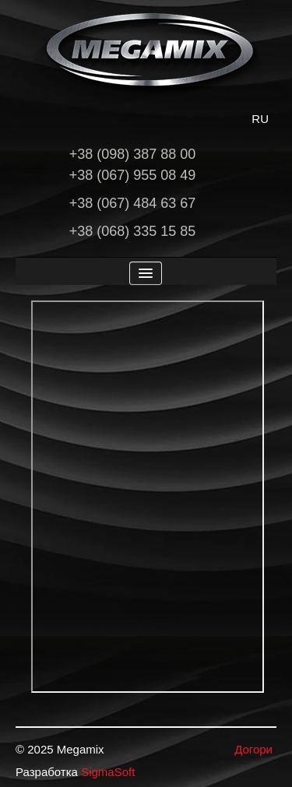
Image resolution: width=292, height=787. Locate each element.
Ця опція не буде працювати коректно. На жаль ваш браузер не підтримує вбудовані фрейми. (147, 496)
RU (260, 118)
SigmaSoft (108, 771)
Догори (253, 749)
